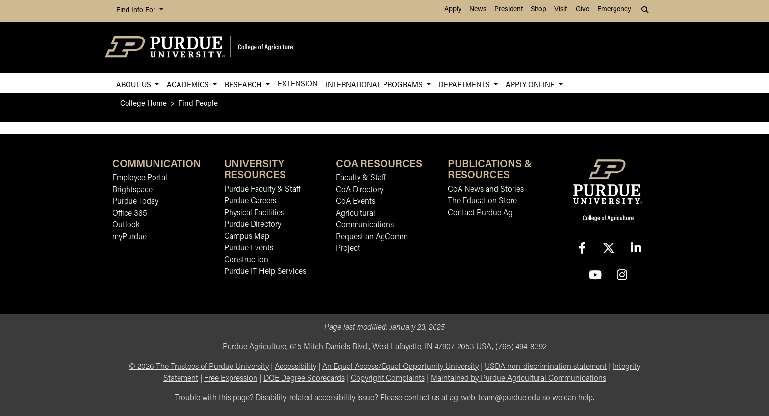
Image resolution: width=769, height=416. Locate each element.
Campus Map (246, 237)
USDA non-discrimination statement (546, 367)
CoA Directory (359, 190)
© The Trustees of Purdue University (199, 367)
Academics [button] (189, 84)
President (508, 9)
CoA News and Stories (486, 190)
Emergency (614, 9)
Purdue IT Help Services (265, 272)
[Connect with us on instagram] (622, 276)
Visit (560, 9)
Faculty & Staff (360, 178)
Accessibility (295, 367)
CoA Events (355, 202)
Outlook (126, 225)
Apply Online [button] (531, 84)
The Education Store (482, 201)
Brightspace (132, 190)
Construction (246, 260)
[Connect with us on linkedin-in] (635, 249)
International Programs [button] (375, 84)
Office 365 (129, 214)
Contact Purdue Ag (480, 213)
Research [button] (244, 84)
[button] (646, 11)
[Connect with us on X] (608, 249)
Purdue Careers (250, 201)
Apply (452, 9)
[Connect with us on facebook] (581, 249)
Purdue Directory (252, 225)
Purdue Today (135, 202)
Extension (298, 83)
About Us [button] (134, 84)
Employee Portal (139, 178)
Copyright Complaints (388, 379)
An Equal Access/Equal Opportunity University (400, 367)
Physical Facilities (254, 213)
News (478, 9)
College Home (143, 102)
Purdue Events (248, 248)
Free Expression (230, 379)
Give (582, 9)
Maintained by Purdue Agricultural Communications (518, 379)
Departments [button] (465, 84)
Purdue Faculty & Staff (262, 190)
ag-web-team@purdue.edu (495, 398)
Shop (538, 9)
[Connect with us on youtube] (595, 276)
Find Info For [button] (136, 10)
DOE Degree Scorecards (304, 379)
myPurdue (129, 237)
